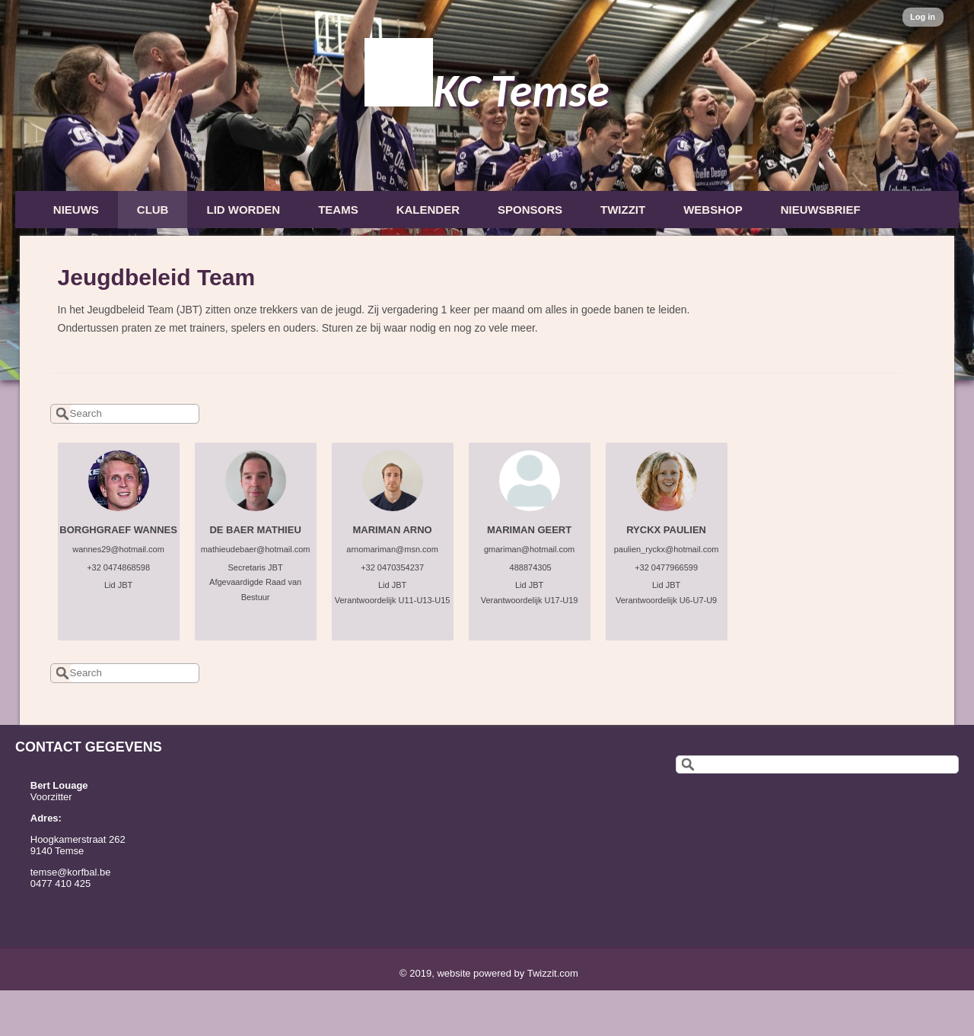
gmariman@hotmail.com (529, 549)
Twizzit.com (552, 973)
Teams (338, 209)
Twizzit (622, 209)
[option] (487, 190)
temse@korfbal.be (70, 872)
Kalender (428, 209)
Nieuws (76, 209)
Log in (922, 16)
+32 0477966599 (666, 567)
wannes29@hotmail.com (118, 549)
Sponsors (530, 209)
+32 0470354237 (392, 567)
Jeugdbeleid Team (157, 277)
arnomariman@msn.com (392, 549)
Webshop (713, 209)
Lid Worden (243, 209)
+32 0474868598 (118, 567)
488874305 (530, 567)
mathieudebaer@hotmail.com (255, 549)
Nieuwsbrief (821, 209)
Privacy (78, 247)
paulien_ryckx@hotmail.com (666, 549)
